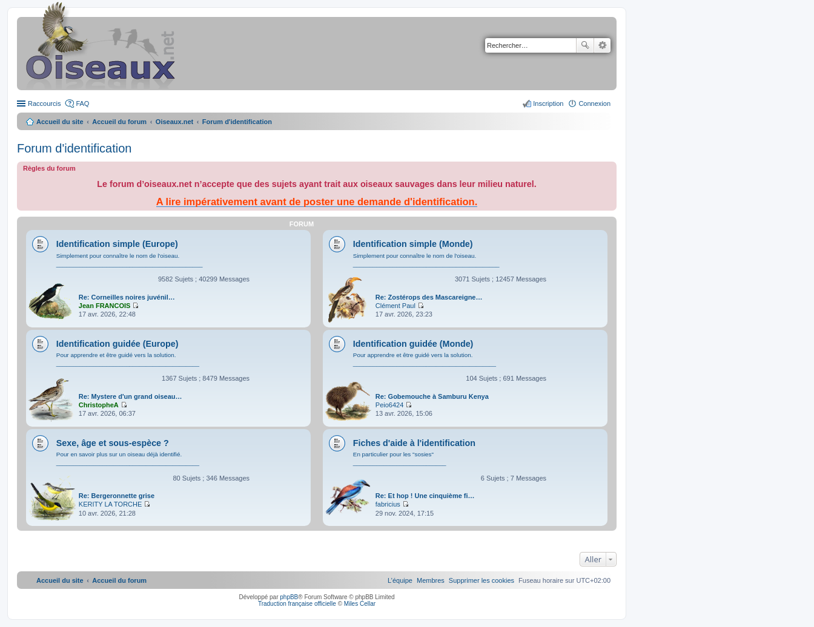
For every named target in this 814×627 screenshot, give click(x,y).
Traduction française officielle (297, 603)
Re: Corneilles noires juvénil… (127, 297)
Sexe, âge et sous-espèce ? (112, 443)
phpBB (289, 597)
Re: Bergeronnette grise (116, 495)
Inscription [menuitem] (548, 103)
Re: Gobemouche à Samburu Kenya (432, 396)
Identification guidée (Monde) (413, 344)
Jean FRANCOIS (105, 305)
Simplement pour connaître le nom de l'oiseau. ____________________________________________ (129, 260)
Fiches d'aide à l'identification (414, 443)
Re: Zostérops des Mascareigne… (429, 297)
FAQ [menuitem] (82, 103)
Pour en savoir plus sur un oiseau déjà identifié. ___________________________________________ (127, 458)
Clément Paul (395, 305)
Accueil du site (60, 121)
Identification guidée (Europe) (117, 344)
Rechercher (585, 45)
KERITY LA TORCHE (110, 504)
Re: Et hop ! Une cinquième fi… (425, 495)
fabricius (388, 504)
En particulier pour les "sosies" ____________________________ (399, 458)
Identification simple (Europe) (117, 244)
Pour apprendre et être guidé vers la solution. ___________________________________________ (127, 359)
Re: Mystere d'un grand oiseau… (130, 396)
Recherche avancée (602, 45)
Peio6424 (390, 405)
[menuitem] (481, 580)
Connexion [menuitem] (594, 103)
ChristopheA (99, 405)
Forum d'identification (74, 148)
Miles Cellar (360, 603)
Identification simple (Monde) (413, 244)
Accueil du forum (119, 121)
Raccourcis (44, 103)
